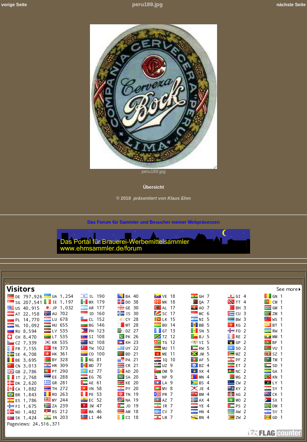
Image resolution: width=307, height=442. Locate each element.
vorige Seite (14, 4)
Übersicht (153, 187)
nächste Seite (291, 4)
